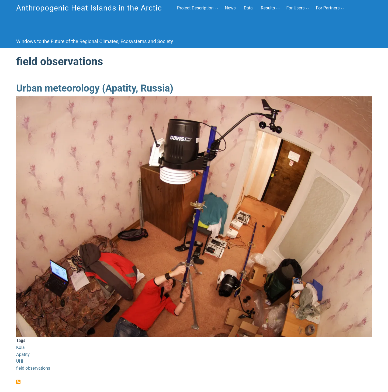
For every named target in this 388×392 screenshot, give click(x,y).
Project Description (195, 7)
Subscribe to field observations (18, 382)
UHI (19, 361)
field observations (33, 368)
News (230, 7)
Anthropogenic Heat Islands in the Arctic (89, 8)
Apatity (23, 354)
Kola (20, 347)
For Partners (328, 7)
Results (268, 7)
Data (248, 7)
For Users (295, 7)
